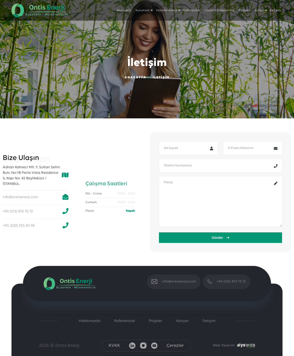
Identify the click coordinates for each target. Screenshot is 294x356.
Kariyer (182, 321)
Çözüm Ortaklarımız (219, 10)
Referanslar (191, 10)
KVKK (114, 345)
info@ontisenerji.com (20, 197)
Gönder (220, 237)
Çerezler (175, 345)
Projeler (244, 10)
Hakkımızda (89, 321)
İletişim (275, 10)
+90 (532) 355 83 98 (19, 226)
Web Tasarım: (224, 345)
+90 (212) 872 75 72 (18, 211)
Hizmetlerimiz (166, 10)
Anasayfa (124, 10)
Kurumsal (143, 10)
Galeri (259, 10)
